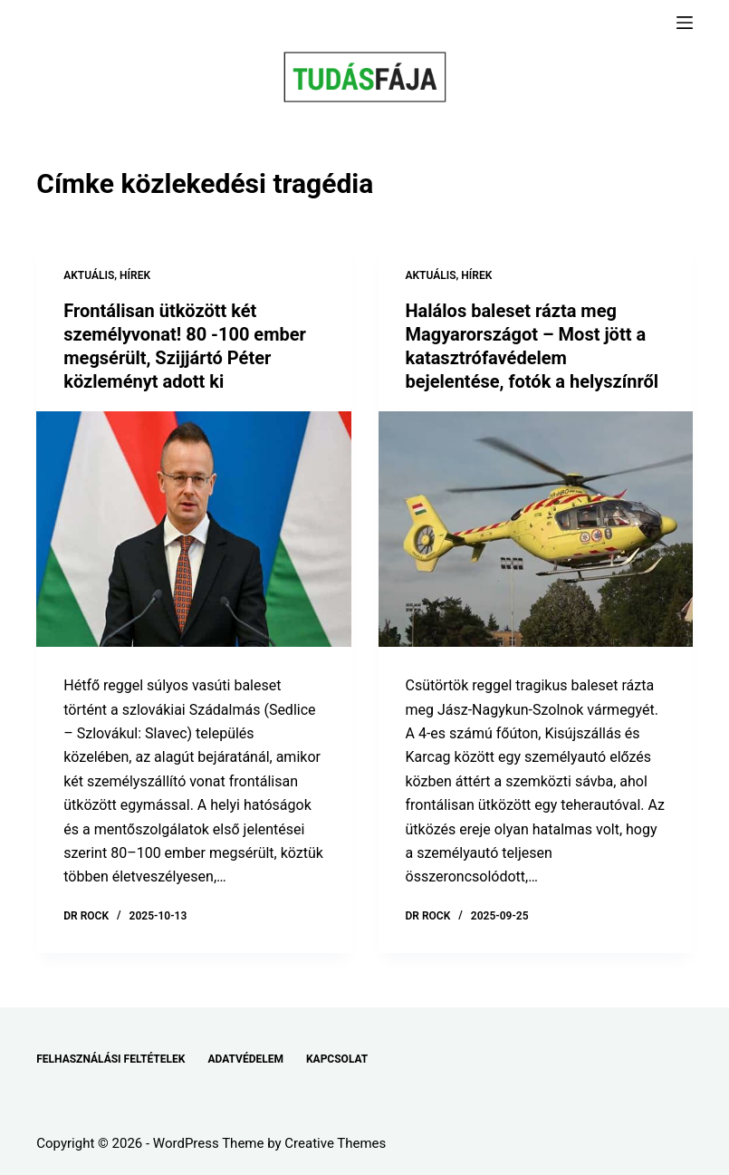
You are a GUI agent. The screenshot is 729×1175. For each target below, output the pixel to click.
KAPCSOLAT (337, 1059)
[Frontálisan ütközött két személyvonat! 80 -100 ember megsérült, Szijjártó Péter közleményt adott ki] (193, 529)
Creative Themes (335, 1143)
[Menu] (684, 22)
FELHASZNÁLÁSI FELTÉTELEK (110, 1059)
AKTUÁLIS (88, 275)
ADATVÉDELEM (245, 1059)
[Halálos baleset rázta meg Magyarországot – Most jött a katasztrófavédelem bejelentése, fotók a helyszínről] (536, 529)
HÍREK (135, 275)
